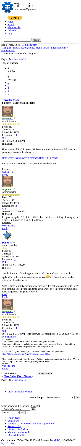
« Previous (17, 59)
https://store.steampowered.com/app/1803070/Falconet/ (30, 158)
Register (32, 44)
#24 (4, 331)
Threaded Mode (10, 100)
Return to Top (14, 426)
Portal (10, 21)
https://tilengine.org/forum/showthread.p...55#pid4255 (26, 354)
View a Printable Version (20, 391)
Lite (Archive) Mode (18, 429)
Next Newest (25, 376)
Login (25, 44)
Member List (14, 27)
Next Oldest (10, 376)
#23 (4, 262)
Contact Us (13, 420)
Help (10, 33)
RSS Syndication (16, 435)
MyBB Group (8, 443)
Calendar (12, 30)
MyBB (57, 440)
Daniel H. (7, 242)
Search (11, 24)
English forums (58, 47)
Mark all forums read (18, 432)
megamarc (10, 336)
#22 (4, 208)
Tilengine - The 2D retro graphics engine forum (25, 47)
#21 (4, 138)
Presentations (8, 50)
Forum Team (14, 418)
